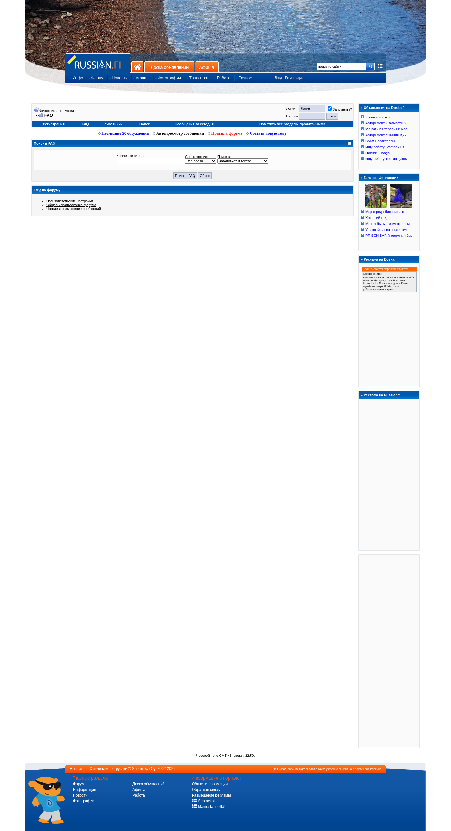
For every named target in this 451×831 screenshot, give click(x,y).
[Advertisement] (389, 651)
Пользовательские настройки (69, 201)
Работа (138, 795)
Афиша (207, 66)
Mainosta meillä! (208, 806)
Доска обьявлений (148, 784)
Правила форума (225, 133)
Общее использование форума (71, 205)
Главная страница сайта (97, 62)
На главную (137, 66)
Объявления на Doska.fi (384, 108)
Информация (84, 789)
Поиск (144, 124)
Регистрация (294, 78)
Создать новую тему (266, 133)
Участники (113, 124)
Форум (78, 784)
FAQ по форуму (47, 190)
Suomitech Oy (143, 768)
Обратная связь (206, 789)
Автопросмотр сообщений (178, 133)
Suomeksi (203, 801)
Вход (278, 78)
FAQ (85, 124)
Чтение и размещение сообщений (73, 208)
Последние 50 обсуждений (123, 133)
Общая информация (210, 784)
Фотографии (84, 801)
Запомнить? (340, 109)
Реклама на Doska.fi (380, 259)
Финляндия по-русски (56, 110)
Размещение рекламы (211, 795)
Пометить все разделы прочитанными (292, 124)
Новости (80, 795)
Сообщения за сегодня (194, 124)
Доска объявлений (169, 66)
